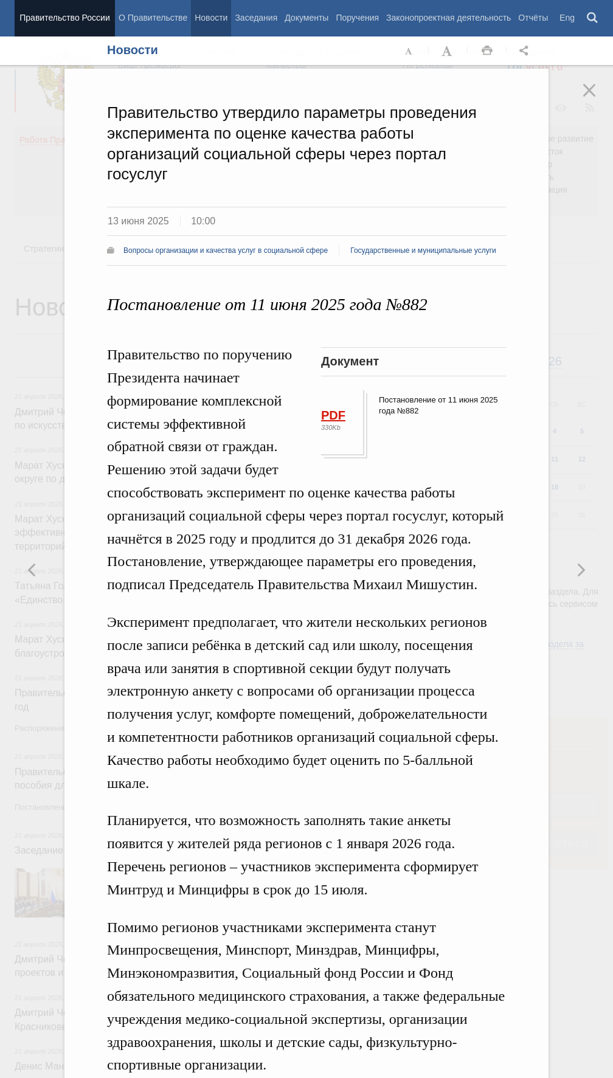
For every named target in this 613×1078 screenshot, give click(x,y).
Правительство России (64, 17)
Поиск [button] (593, 18)
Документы (306, 17)
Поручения (357, 17)
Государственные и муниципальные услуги (423, 250)
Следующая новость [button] (32, 569)
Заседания (256, 17)
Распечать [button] (487, 51)
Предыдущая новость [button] (581, 569)
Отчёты (533, 17)
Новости (211, 17)
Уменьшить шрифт (409, 51)
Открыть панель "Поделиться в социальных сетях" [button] (526, 51)
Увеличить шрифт (448, 51)
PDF (333, 415)
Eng (567, 17)
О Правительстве (153, 17)
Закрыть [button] (597, 98)
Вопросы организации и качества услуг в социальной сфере (225, 250)
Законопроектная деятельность (448, 17)
